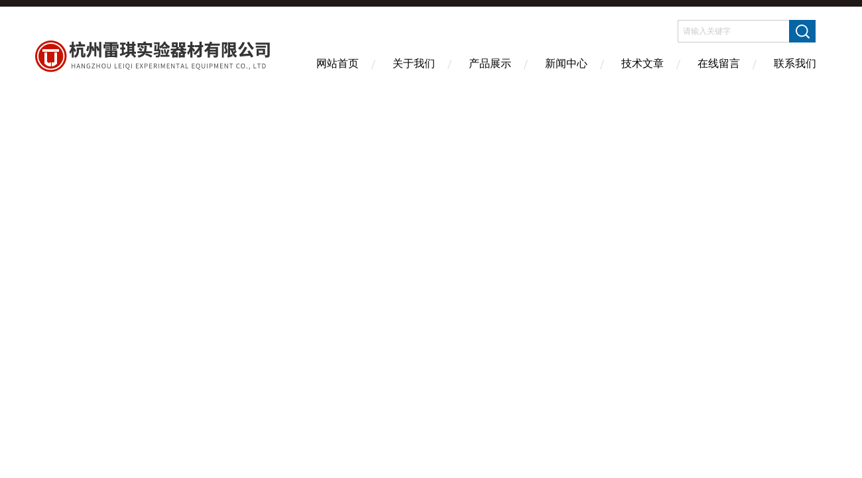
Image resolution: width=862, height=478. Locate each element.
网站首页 (337, 63)
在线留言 (719, 63)
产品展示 (490, 63)
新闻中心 (566, 63)
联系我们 (795, 63)
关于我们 (414, 63)
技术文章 (642, 63)
